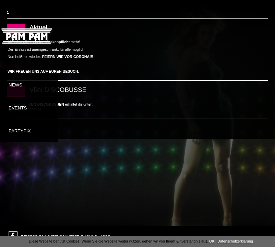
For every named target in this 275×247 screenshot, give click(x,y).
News (15, 84)
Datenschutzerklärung (235, 241)
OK (211, 241)
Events (18, 107)
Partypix (20, 130)
